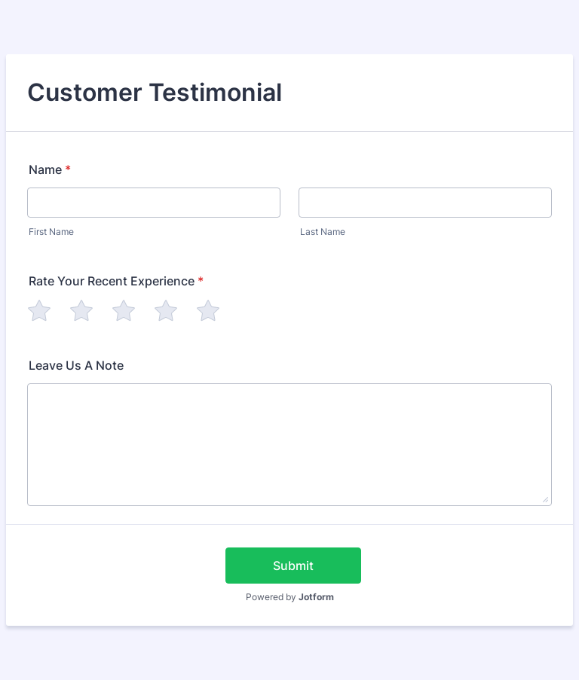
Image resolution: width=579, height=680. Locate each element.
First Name (51, 231)
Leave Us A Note (76, 365)
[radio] (39, 310)
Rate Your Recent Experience (116, 280)
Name (50, 169)
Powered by (290, 596)
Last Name (322, 231)
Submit (293, 565)
